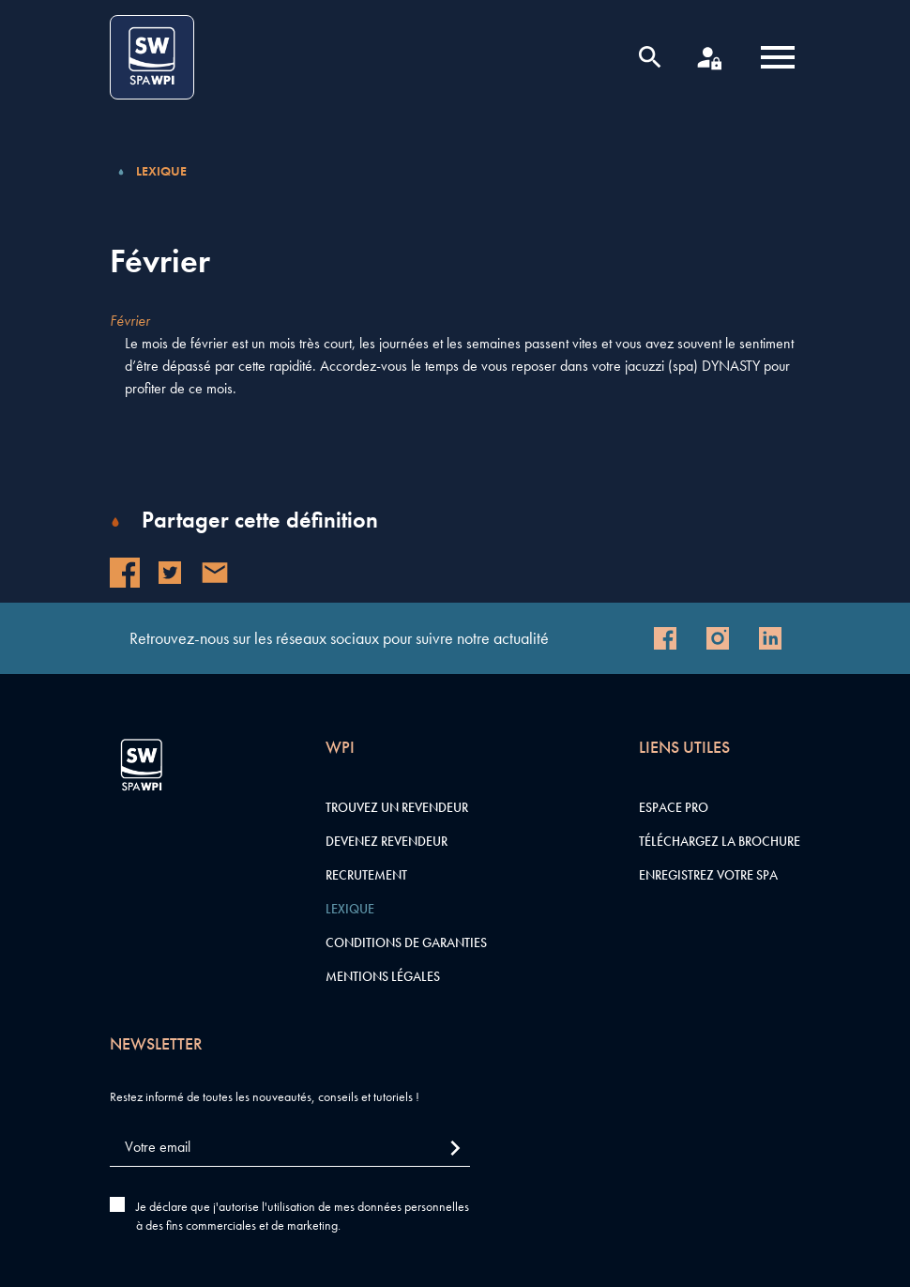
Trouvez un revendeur (397, 807)
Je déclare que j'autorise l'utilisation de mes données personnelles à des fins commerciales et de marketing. (302, 1215)
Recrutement (366, 874)
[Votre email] (290, 1147)
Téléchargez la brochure (719, 841)
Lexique (161, 170)
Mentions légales (383, 976)
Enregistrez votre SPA (708, 874)
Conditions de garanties (406, 942)
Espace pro (673, 807)
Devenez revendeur (386, 841)
